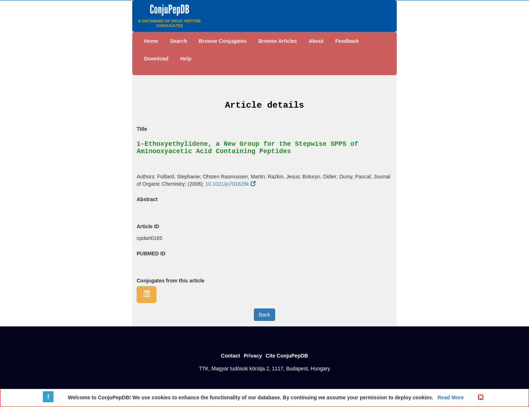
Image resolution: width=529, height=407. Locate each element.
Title (142, 129)
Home (151, 41)
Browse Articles (277, 41)
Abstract (147, 199)
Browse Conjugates (223, 41)
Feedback (347, 41)
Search (178, 41)
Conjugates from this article (170, 281)
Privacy (253, 356)
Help (185, 59)
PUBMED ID (151, 253)
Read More (449, 397)
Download (156, 59)
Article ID (148, 226)
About (316, 41)
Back (264, 315)
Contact (230, 356)
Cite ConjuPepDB (287, 356)
